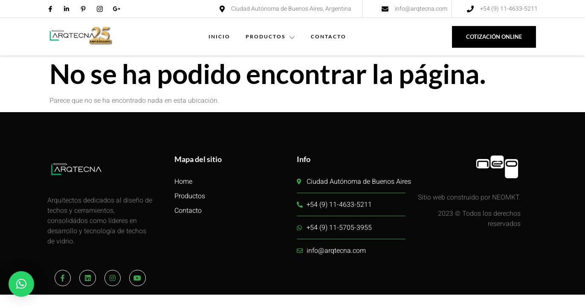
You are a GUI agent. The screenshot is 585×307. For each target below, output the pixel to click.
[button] (21, 284)
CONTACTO (328, 36)
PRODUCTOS (270, 36)
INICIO (219, 36)
